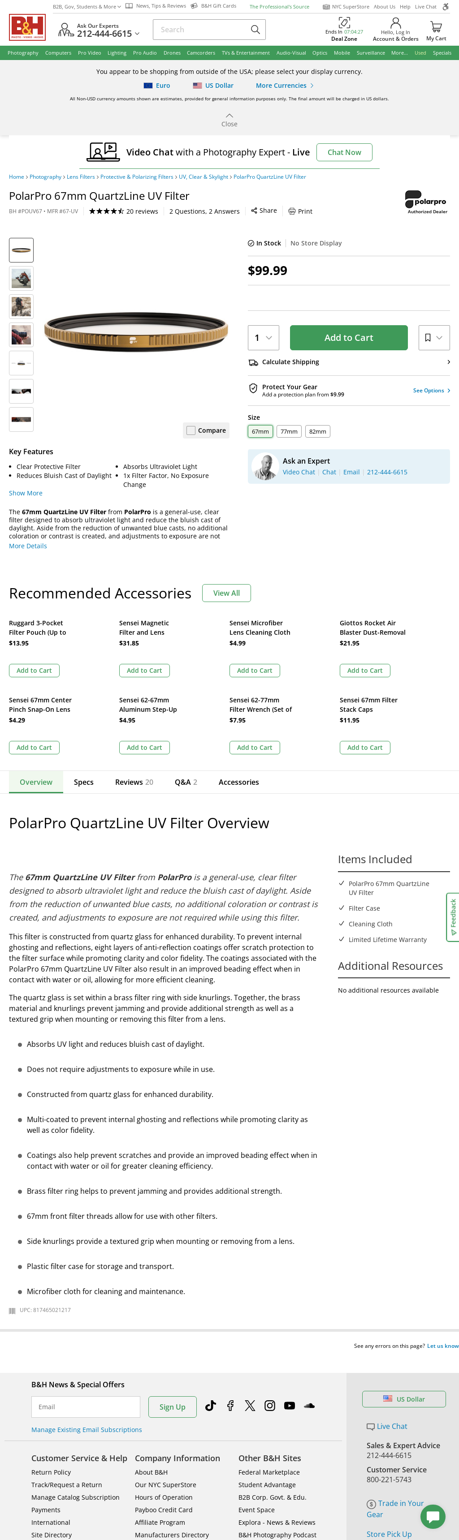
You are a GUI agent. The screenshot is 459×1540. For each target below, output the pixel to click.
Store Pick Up (389, 1440)
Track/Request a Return (66, 1390)
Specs (84, 705)
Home (16, 177)
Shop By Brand (53, 1453)
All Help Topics (54, 1466)
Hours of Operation (164, 1403)
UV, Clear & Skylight (203, 177)
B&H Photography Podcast (277, 1441)
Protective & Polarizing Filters (136, 177)
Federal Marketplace (269, 1378)
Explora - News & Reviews (277, 1428)
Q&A (183, 705)
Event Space (256, 1415)
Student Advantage (267, 1390)
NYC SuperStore (345, 7)
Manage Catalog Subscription (75, 1403)
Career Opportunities (167, 1453)
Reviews (134, 705)
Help (405, 6)
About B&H (151, 1378)
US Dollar (404, 1305)
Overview (36, 705)
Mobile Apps (316, 1514)
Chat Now (344, 152)
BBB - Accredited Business (53, 1513)
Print (219, 211)
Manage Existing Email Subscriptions (86, 1335)
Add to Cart (349, 337)
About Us (384, 6)
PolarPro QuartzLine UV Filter (270, 177)
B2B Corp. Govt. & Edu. (272, 1403)
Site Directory (51, 1441)
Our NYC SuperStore (165, 1390)
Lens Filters (81, 177)
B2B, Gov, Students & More (87, 6)
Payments (46, 1415)
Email (47, 1313)
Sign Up (173, 1313)
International (50, 1428)
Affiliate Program (160, 1428)
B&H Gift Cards (392, 1453)
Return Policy (51, 1378)
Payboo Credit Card (164, 1415)
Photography (45, 177)
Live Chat (426, 6)
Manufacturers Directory (172, 1441)
